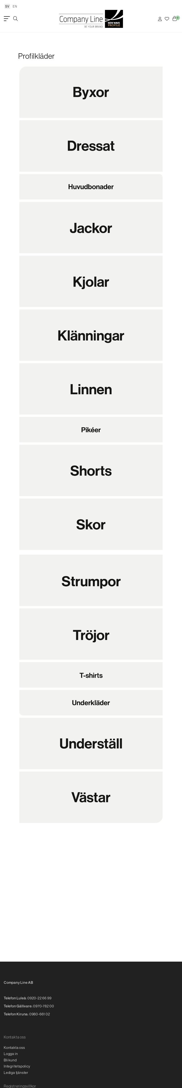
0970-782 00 (43, 1006)
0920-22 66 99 (39, 998)
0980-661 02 (39, 1014)
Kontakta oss (14, 1047)
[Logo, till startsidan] (91, 18)
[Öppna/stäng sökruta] (15, 19)
